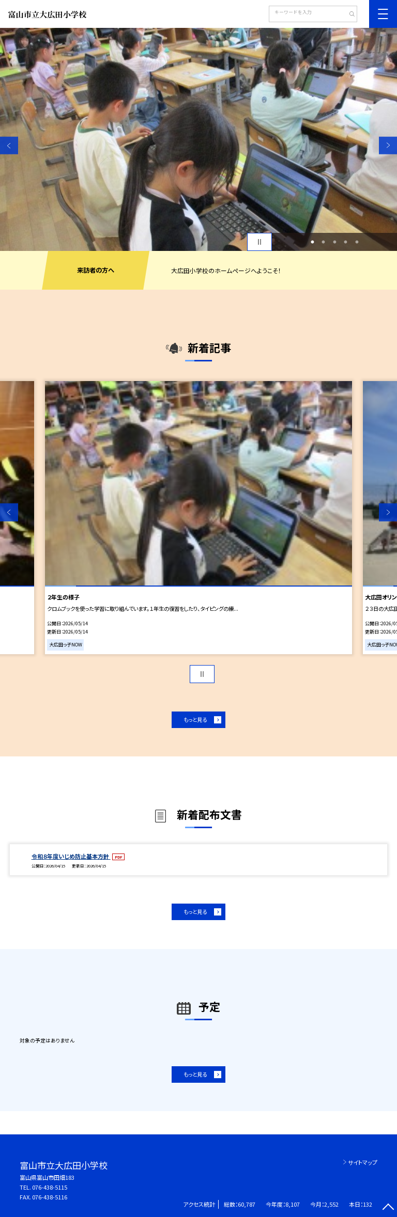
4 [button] (345, 242)
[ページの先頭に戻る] (388, 1208)
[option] (198, 139)
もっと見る (195, 719)
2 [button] (323, 242)
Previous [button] (9, 145)
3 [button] (334, 242)
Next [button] (388, 145)
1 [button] (312, 242)
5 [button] (356, 242)
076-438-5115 (49, 1187)
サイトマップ (362, 1162)
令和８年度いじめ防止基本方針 (71, 856)
